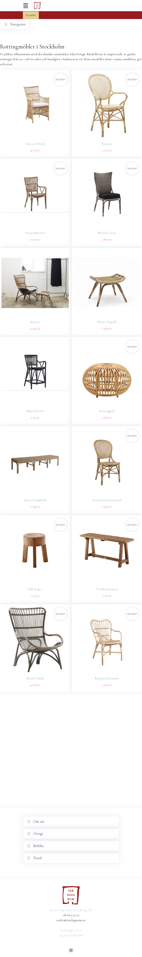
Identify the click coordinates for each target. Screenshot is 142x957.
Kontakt (31, 15)
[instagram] (71, 950)
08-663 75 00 (71, 915)
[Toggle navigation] (25, 5)
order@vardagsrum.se (71, 920)
